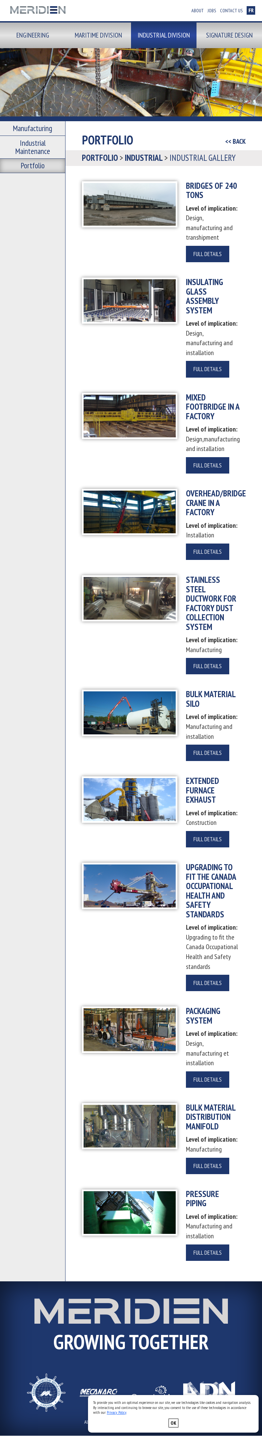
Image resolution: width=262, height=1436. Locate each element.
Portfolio (32, 149)
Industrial (144, 157)
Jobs (212, 11)
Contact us (231, 11)
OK (173, 1423)
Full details (207, 254)
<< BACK (235, 141)
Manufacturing (32, 126)
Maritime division (98, 35)
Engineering (32, 35)
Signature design (229, 35)
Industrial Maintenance (33, 137)
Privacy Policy (116, 1412)
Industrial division (163, 35)
